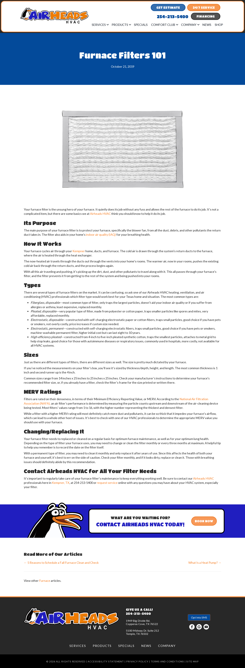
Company (188, 25)
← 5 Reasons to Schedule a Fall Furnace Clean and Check (61, 562)
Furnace (44, 580)
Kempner (78, 251)
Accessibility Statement (106, 661)
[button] (108, 24)
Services (99, 25)
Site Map (192, 661)
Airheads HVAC (100, 213)
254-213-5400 (138, 613)
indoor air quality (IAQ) (101, 234)
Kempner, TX (60, 483)
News (206, 25)
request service (107, 483)
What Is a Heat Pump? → (204, 562)
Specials (141, 25)
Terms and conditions (167, 661)
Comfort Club (163, 25)
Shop (219, 25)
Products (120, 25)
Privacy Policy (137, 661)
